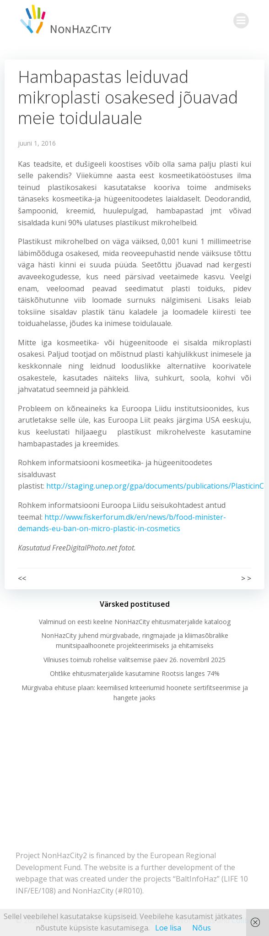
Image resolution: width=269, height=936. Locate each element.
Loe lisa (168, 928)
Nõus (201, 928)
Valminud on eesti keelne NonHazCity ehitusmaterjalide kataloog (135, 621)
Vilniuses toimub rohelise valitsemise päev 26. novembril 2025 (134, 659)
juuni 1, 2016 (37, 143)
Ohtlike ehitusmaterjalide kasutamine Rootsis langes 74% (135, 673)
